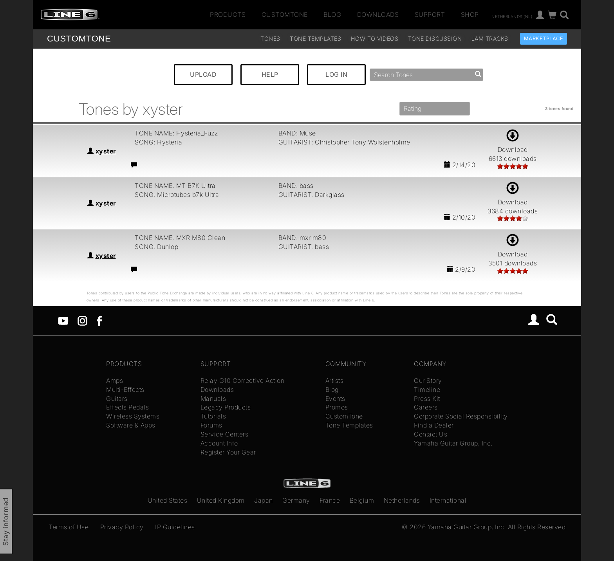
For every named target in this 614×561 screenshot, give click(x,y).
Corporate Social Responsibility (461, 416)
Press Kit (427, 398)
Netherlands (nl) (511, 16)
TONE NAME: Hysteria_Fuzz (176, 133)
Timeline (427, 389)
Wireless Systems (132, 416)
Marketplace (543, 38)
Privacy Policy (122, 527)
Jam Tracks (489, 38)
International (448, 500)
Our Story (428, 380)
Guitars (117, 398)
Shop (470, 14)
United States (168, 500)
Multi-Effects (125, 389)
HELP (270, 74)
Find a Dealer (434, 425)
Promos (336, 407)
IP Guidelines (175, 527)
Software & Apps (130, 425)
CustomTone (285, 14)
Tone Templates (315, 38)
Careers (426, 407)
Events (335, 398)
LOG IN (336, 74)
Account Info (219, 443)
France (330, 500)
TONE (79, 38)
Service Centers (224, 434)
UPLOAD (203, 74)
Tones (270, 38)
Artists (334, 380)
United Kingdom (221, 500)
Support (430, 14)
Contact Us (430, 434)
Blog (332, 14)
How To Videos (375, 38)
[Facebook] (99, 320)
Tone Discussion (435, 38)
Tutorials (213, 416)
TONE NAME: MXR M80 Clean (180, 238)
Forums (211, 425)
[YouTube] (63, 320)
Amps (114, 380)
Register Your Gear (228, 452)
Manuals (213, 398)
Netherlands (402, 500)
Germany (296, 500)
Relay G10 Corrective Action (242, 380)
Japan (263, 500)
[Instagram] (82, 320)
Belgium (362, 500)
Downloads (378, 14)
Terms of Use (68, 527)
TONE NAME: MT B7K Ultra (175, 185)
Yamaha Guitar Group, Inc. (453, 443)
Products (228, 14)
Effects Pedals (127, 407)
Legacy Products (225, 407)
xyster (106, 151)
